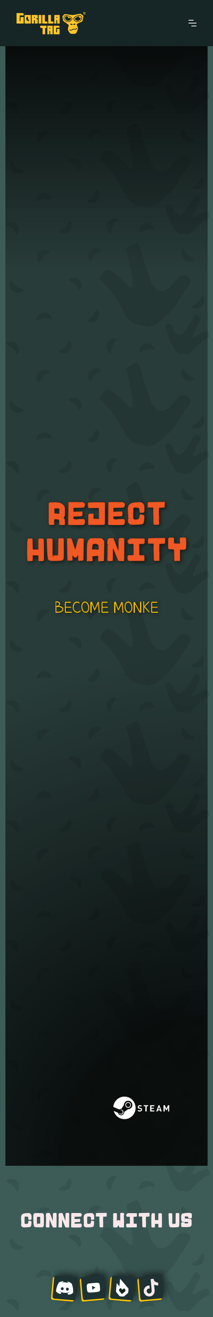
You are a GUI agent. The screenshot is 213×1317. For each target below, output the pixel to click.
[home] (51, 23)
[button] (192, 23)
